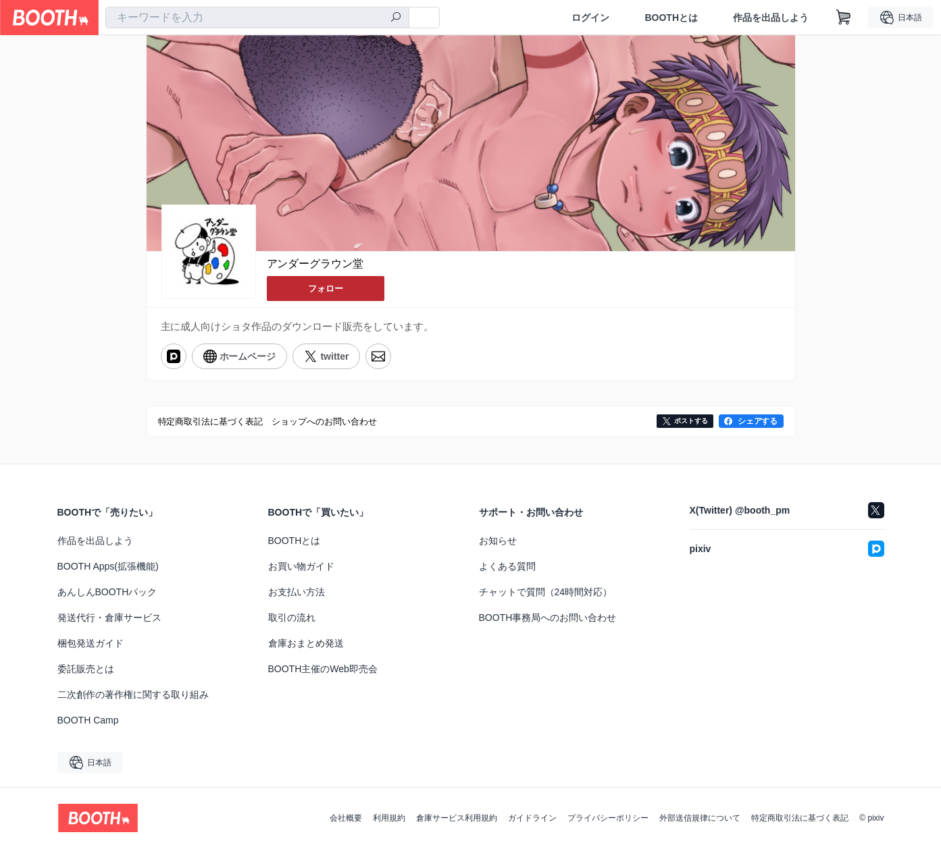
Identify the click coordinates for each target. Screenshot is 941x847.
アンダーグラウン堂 (315, 264)
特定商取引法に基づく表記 (799, 817)
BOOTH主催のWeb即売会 (323, 667)
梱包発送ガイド (90, 641)
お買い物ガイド (301, 564)
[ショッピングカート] (843, 17)
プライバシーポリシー (607, 817)
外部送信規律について (699, 817)
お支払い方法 (296, 590)
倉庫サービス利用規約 (456, 817)
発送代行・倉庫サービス (109, 616)
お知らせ (498, 539)
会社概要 (346, 817)
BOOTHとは (671, 17)
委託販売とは (85, 667)
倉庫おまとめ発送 (306, 641)
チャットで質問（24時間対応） (546, 590)
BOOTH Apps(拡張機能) (108, 564)
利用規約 (389, 817)
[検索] (396, 18)
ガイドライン (532, 817)
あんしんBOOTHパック (107, 590)
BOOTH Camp (88, 718)
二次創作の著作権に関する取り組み (133, 693)
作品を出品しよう (771, 17)
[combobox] (257, 17)
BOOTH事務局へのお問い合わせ (548, 616)
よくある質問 (507, 564)
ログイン (590, 17)
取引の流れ (291, 616)
